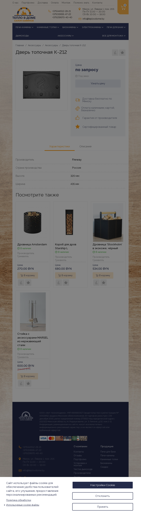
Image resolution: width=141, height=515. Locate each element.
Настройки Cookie (102, 484)
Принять (102, 506)
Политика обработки (18, 499)
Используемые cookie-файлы (22, 504)
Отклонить (102, 495)
